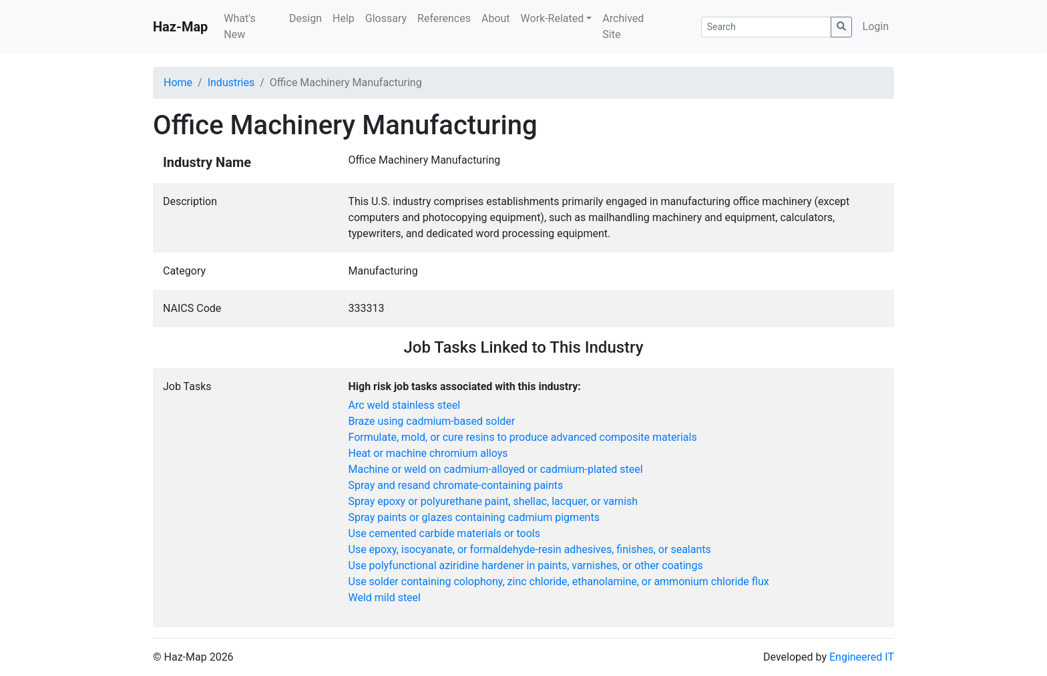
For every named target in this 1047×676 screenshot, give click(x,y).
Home (178, 82)
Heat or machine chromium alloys (428, 453)
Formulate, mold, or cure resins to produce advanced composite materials (523, 437)
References (444, 18)
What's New (239, 26)
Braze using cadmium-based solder (432, 421)
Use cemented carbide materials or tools (444, 533)
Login (876, 26)
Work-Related (552, 18)
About (495, 18)
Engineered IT (861, 657)
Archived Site (623, 26)
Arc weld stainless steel (405, 405)
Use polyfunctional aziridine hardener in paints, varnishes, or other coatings (526, 565)
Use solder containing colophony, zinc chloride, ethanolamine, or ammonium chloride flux (559, 581)
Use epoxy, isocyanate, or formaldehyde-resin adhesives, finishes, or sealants (530, 549)
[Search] (766, 27)
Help (344, 18)
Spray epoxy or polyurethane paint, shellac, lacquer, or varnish (493, 501)
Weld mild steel (385, 597)
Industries (231, 82)
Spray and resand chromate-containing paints (456, 485)
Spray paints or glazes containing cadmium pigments (474, 517)
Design (305, 18)
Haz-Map (180, 27)
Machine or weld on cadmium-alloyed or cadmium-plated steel (496, 469)
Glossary (386, 18)
